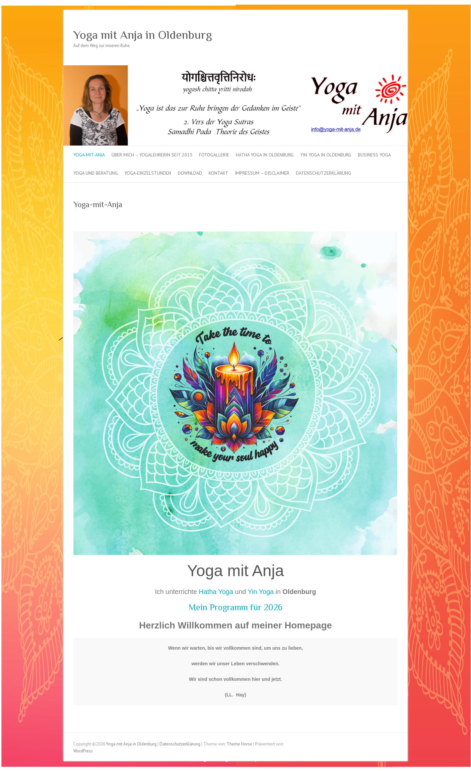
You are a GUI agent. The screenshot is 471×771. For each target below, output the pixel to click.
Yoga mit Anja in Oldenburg (142, 34)
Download (190, 173)
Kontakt (218, 173)
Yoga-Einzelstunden (147, 173)
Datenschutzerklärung (323, 173)
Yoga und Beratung (95, 173)
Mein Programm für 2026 (236, 607)
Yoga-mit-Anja (89, 155)
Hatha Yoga (216, 591)
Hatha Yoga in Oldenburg (265, 155)
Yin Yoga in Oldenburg (325, 155)
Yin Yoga (261, 591)
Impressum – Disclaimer (262, 173)
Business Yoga (374, 155)
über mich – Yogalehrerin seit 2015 (151, 155)
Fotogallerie (214, 155)
